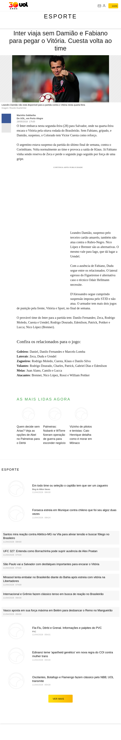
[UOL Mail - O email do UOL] (99, 6)
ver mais (60, 699)
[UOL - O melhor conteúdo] (18, 6)
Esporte (60, 16)
